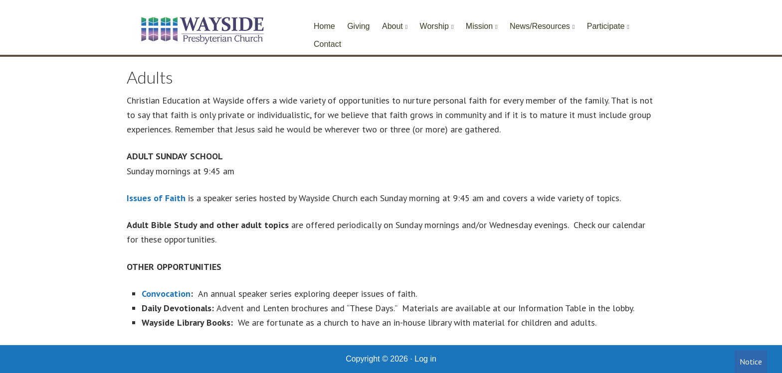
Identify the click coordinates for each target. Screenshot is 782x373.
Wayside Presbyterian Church (201, 29)
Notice (751, 362)
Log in (425, 359)
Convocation (166, 293)
